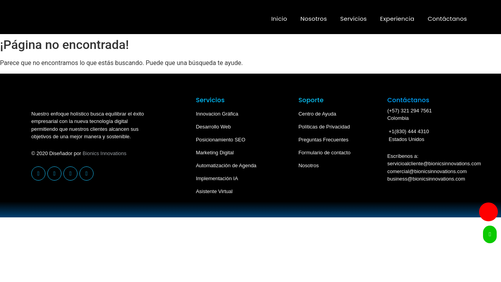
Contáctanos (447, 18)
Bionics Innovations (104, 153)
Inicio (279, 18)
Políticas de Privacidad (324, 127)
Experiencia (397, 18)
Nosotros (314, 18)
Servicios (353, 18)
